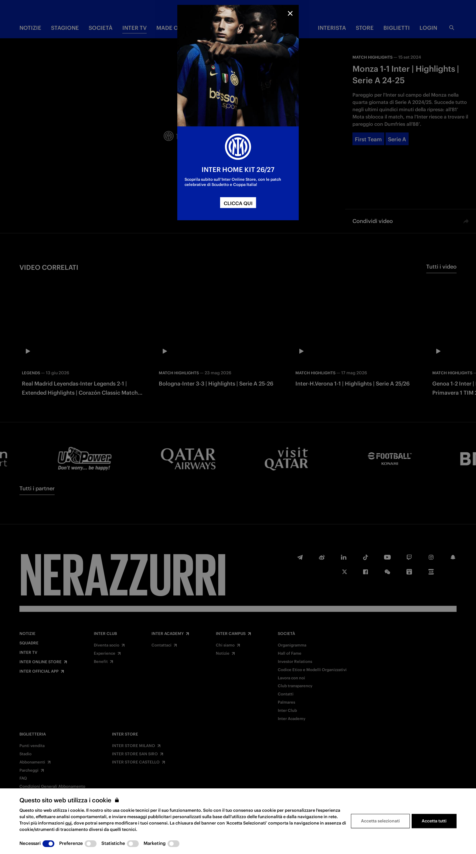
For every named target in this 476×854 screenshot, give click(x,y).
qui (68, 823)
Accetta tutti (434, 821)
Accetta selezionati (380, 821)
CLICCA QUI (238, 203)
